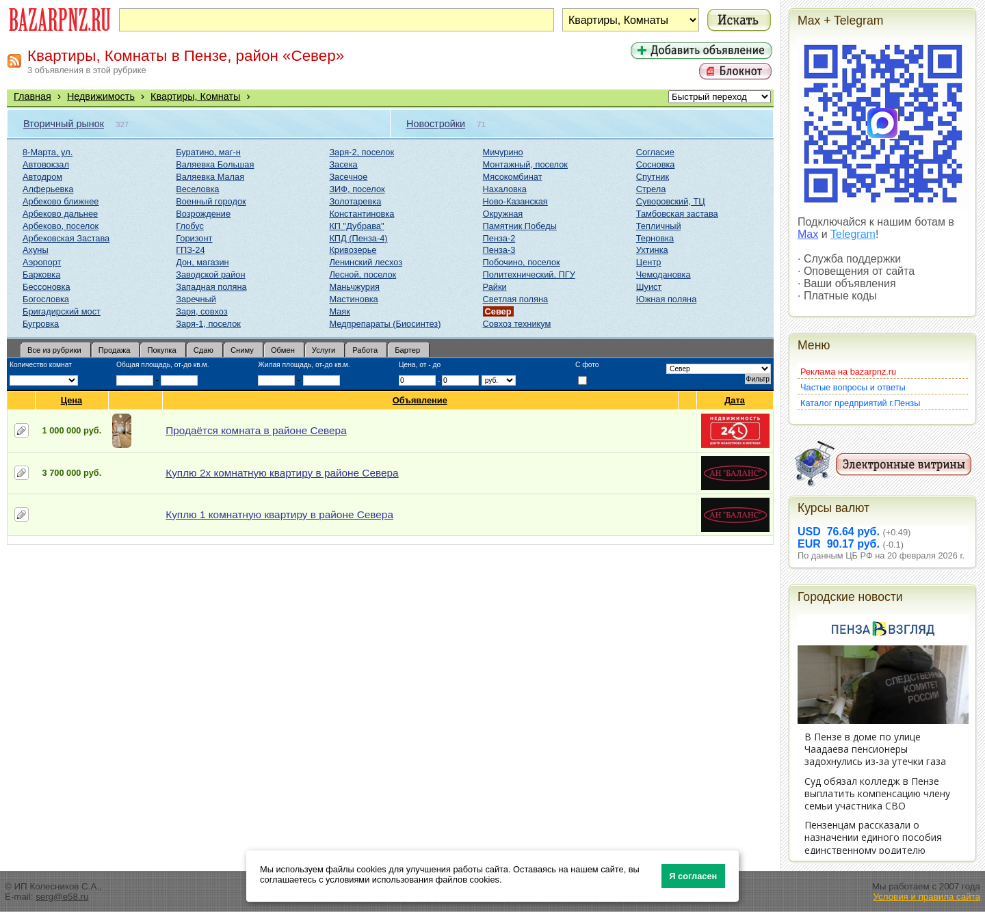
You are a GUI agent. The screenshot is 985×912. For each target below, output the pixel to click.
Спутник (652, 177)
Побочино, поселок (521, 262)
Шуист (649, 287)
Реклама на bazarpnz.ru (848, 371)
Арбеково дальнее (60, 214)
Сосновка (655, 164)
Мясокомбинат (512, 177)
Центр (648, 262)
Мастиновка (353, 299)
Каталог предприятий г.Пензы (860, 403)
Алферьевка (48, 189)
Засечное (348, 177)
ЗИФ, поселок (356, 189)
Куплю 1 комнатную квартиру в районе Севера (279, 514)
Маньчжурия (354, 287)
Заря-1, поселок (208, 324)
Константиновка (361, 214)
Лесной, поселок (362, 274)
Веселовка (197, 189)
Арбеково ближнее (60, 201)
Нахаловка (505, 189)
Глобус (190, 226)
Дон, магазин (202, 262)
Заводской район (210, 274)
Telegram (853, 234)
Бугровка (41, 324)
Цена (72, 400)
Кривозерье (352, 250)
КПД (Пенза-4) (358, 238)
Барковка (41, 274)
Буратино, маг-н (208, 152)
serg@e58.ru (62, 896)
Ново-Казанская (515, 201)
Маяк (339, 311)
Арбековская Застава (66, 238)
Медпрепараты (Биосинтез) (385, 324)
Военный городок (211, 201)
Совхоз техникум (517, 324)
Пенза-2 (499, 238)
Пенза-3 (499, 250)
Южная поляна (666, 299)
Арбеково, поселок (60, 226)
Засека (343, 164)
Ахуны (36, 250)
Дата (735, 400)
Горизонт (194, 238)
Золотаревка (355, 201)
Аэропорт (42, 262)
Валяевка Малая (210, 177)
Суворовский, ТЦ (670, 201)
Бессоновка (46, 287)
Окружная (503, 214)
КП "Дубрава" (356, 226)
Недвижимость (101, 96)
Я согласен (693, 876)
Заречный (196, 299)
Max (808, 234)
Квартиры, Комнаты (195, 96)
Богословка (46, 299)
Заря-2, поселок (361, 152)
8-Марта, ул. (48, 152)
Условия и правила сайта (926, 896)
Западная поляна (211, 287)
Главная (32, 96)
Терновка (655, 238)
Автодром (42, 177)
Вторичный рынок (63, 123)
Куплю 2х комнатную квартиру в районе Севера (282, 473)
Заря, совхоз (201, 311)
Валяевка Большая (215, 164)
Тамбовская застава (677, 214)
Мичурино (503, 152)
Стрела (651, 189)
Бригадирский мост (62, 311)
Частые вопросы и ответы (853, 387)
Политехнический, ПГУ (529, 274)
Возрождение (203, 214)
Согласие (655, 152)
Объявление (420, 400)
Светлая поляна (516, 299)
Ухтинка (652, 250)
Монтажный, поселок (525, 164)
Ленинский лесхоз (365, 262)
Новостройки (435, 123)
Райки (495, 287)
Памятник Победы (520, 226)
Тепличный (658, 226)
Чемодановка (663, 274)
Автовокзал (46, 164)
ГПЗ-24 (190, 250)
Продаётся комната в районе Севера (256, 430)
